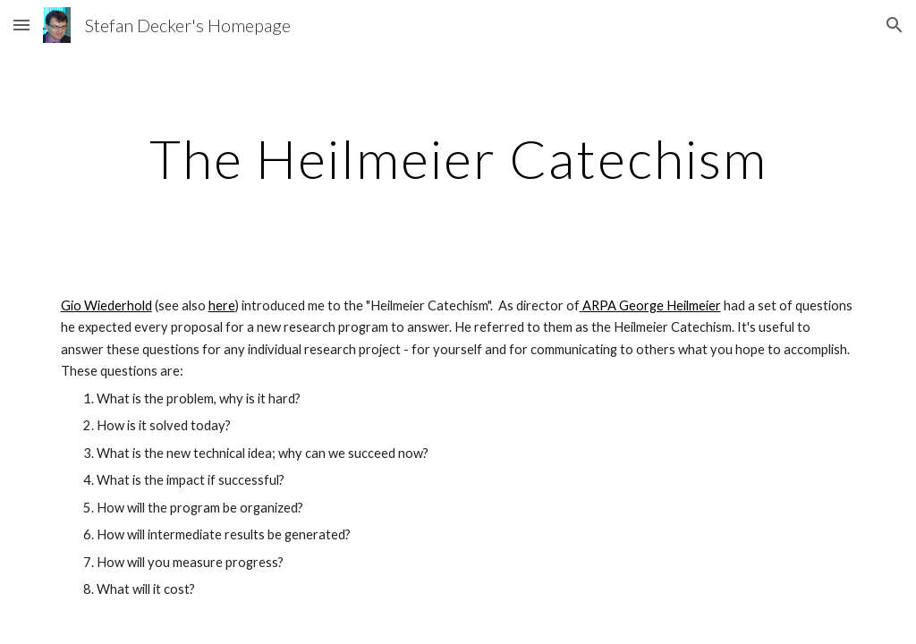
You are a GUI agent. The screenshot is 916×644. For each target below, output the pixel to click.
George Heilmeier (668, 305)
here (221, 305)
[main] (458, 158)
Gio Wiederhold (106, 305)
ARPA (599, 305)
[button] (21, 24)
